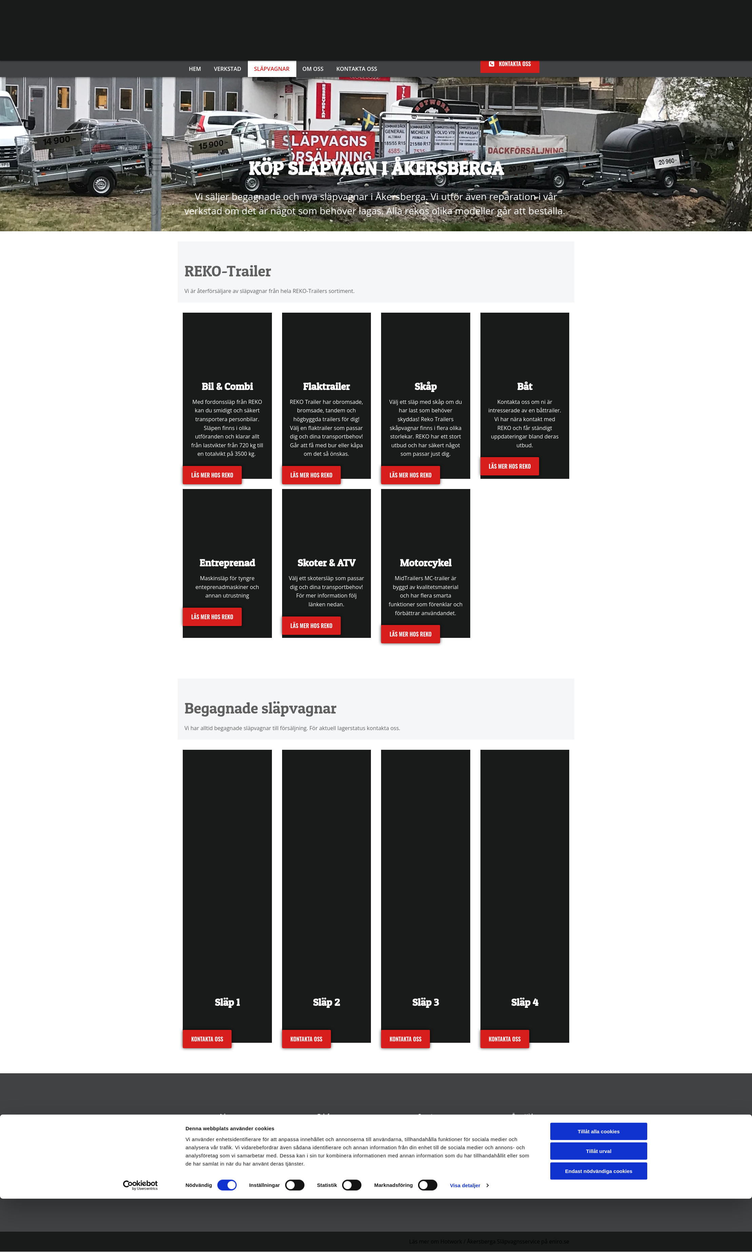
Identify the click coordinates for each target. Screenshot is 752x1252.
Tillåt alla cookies (599, 1184)
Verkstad (228, 69)
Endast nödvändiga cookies (598, 1224)
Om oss (314, 69)
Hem (196, 69)
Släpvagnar (273, 69)
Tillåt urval (599, 1204)
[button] (509, 64)
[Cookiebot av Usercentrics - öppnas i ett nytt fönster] (140, 1239)
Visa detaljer (465, 1238)
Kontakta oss (359, 69)
